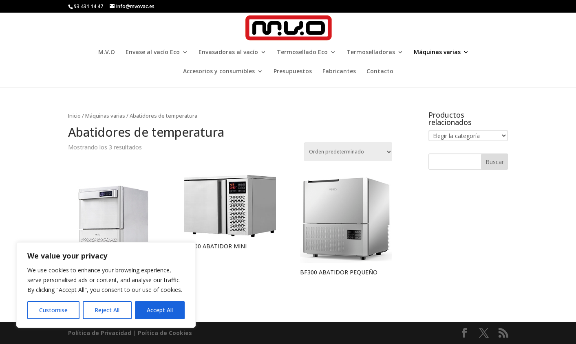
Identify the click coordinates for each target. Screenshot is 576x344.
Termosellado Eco (302, 52)
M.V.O (106, 52)
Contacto (379, 71)
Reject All (107, 310)
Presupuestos (293, 71)
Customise (53, 310)
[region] (106, 285)
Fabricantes (339, 71)
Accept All (160, 310)
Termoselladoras (370, 52)
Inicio (74, 115)
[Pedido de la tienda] (348, 151)
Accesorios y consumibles (219, 71)
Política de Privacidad (99, 333)
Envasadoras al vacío (228, 52)
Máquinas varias (437, 52)
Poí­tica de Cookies (165, 333)
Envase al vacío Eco (153, 52)
